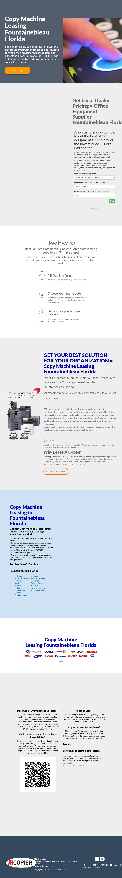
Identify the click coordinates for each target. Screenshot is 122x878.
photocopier (50, 445)
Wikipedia (67, 763)
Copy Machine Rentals (18, 583)
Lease (47, 382)
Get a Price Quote (18, 71)
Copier (46, 426)
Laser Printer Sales (20, 589)
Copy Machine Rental (22, 577)
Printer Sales (39, 590)
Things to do (68, 765)
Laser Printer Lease (21, 593)
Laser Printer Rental (37, 582)
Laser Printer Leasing (38, 577)
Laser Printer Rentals (38, 586)
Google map (79, 765)
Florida (52, 866)
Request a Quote (55, 471)
